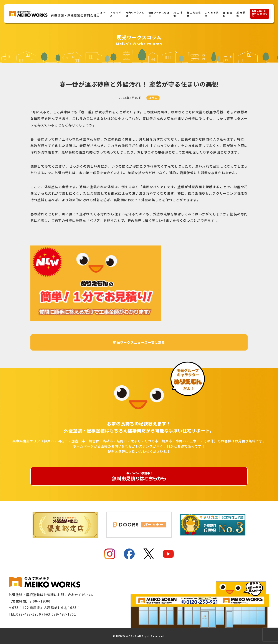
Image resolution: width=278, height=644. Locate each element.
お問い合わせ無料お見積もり (260, 13)
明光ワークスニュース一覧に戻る (139, 342)
